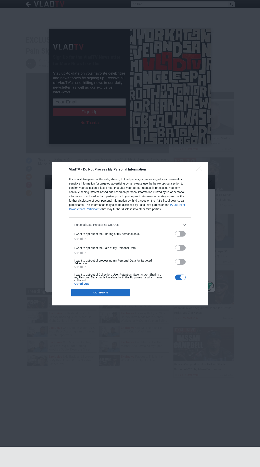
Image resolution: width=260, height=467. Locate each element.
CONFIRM (100, 292)
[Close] (200, 170)
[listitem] (130, 225)
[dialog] (130, 233)
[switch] (180, 234)
